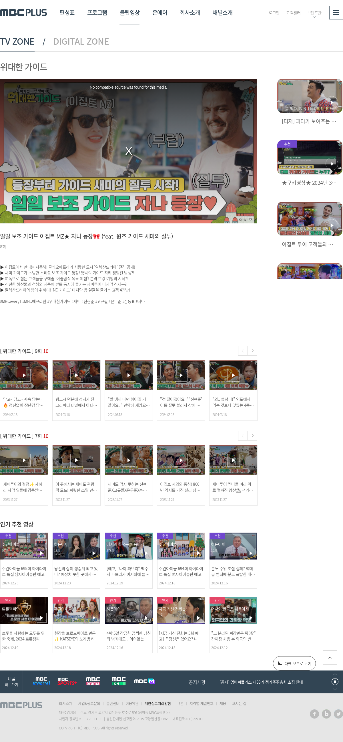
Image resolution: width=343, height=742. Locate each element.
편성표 (67, 12)
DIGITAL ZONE (81, 41)
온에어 (159, 12)
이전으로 (335, 674)
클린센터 (112, 703)
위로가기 (330, 657)
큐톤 (180, 703)
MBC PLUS (23, 12)
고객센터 (293, 12)
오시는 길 (239, 703)
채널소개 (222, 12)
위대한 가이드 (23, 66)
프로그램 (97, 12)
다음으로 (335, 689)
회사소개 (190, 12)
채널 (11, 681)
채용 (223, 703)
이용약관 (132, 703)
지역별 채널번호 (202, 703)
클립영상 (130, 12)
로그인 (274, 12)
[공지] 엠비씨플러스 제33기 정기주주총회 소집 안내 (261, 682)
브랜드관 (314, 12)
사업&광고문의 (89, 703)
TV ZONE (17, 41)
